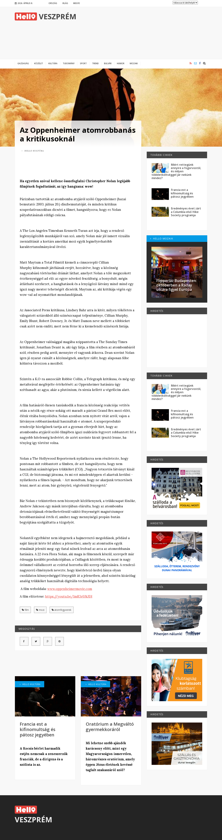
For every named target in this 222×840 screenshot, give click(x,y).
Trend (95, 63)
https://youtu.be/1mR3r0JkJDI (68, 596)
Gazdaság (23, 63)
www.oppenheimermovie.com (69, 589)
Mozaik (134, 63)
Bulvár (108, 63)
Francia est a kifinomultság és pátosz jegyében (37, 729)
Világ (65, 3)
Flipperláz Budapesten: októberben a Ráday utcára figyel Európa (176, 285)
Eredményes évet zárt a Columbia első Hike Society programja (186, 211)
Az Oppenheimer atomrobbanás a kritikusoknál (78, 134)
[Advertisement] (144, 33)
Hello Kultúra (33, 150)
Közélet (38, 63)
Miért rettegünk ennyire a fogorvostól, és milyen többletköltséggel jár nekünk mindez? (176, 171)
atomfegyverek (61, 610)
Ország (53, 3)
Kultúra (52, 63)
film (25, 610)
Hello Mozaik (161, 238)
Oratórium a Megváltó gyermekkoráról (110, 726)
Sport (83, 63)
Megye (76, 3)
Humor (120, 63)
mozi (40, 610)
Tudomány (69, 63)
